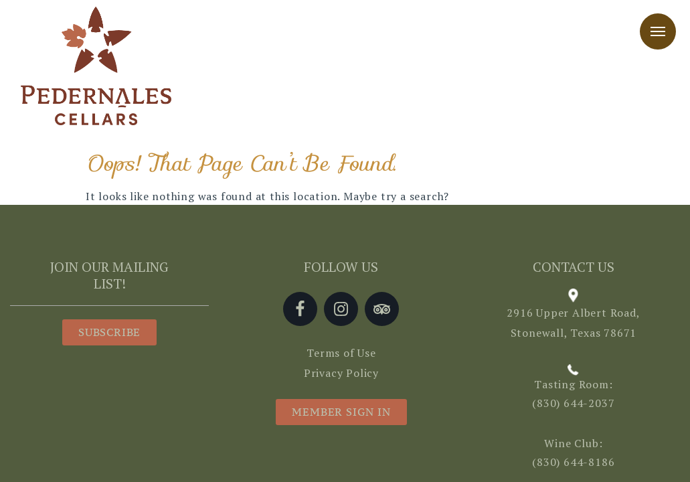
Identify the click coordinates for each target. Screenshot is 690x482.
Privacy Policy (341, 373)
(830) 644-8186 (573, 462)
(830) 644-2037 (573, 403)
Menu (658, 31)
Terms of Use (341, 352)
